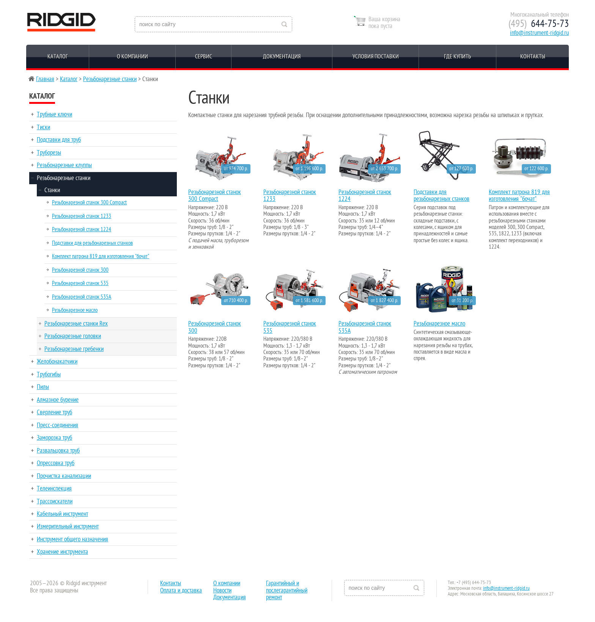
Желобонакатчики (57, 361)
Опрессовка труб (55, 463)
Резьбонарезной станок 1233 (81, 216)
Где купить (457, 56)
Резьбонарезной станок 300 (80, 269)
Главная (45, 79)
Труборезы (49, 153)
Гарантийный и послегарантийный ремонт (286, 590)
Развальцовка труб (58, 450)
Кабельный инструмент (62, 514)
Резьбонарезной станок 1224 (81, 229)
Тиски (43, 127)
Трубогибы (49, 374)
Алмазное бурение (58, 400)
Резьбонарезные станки (110, 79)
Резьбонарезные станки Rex (76, 323)
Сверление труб (54, 412)
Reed (61, 22)
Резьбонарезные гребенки (74, 349)
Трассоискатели (54, 501)
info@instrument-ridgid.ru (539, 33)
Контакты (532, 56)
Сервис (203, 56)
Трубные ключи (54, 114)
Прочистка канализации (64, 476)
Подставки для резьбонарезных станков (92, 243)
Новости (222, 590)
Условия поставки (376, 56)
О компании (132, 56)
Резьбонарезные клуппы (64, 165)
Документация (282, 56)
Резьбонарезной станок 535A (81, 296)
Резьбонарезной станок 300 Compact (89, 202)
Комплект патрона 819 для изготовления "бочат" (100, 256)
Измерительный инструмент (68, 526)
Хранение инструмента (62, 552)
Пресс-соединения (57, 425)
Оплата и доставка (181, 590)
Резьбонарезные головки (72, 336)
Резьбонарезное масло (75, 310)
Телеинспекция (54, 488)
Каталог (57, 56)
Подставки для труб (59, 140)
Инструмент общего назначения (72, 539)
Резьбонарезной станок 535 (80, 283)
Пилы (43, 387)
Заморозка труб (54, 438)
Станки (52, 190)
